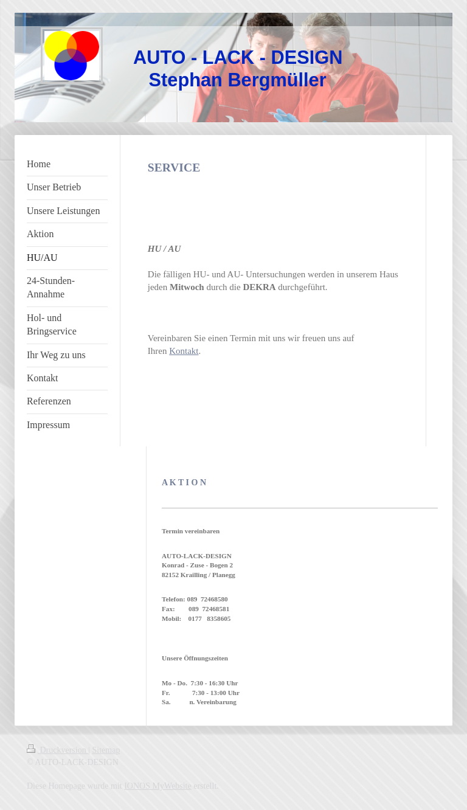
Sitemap (106, 750)
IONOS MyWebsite (157, 786)
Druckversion (57, 750)
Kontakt (183, 351)
